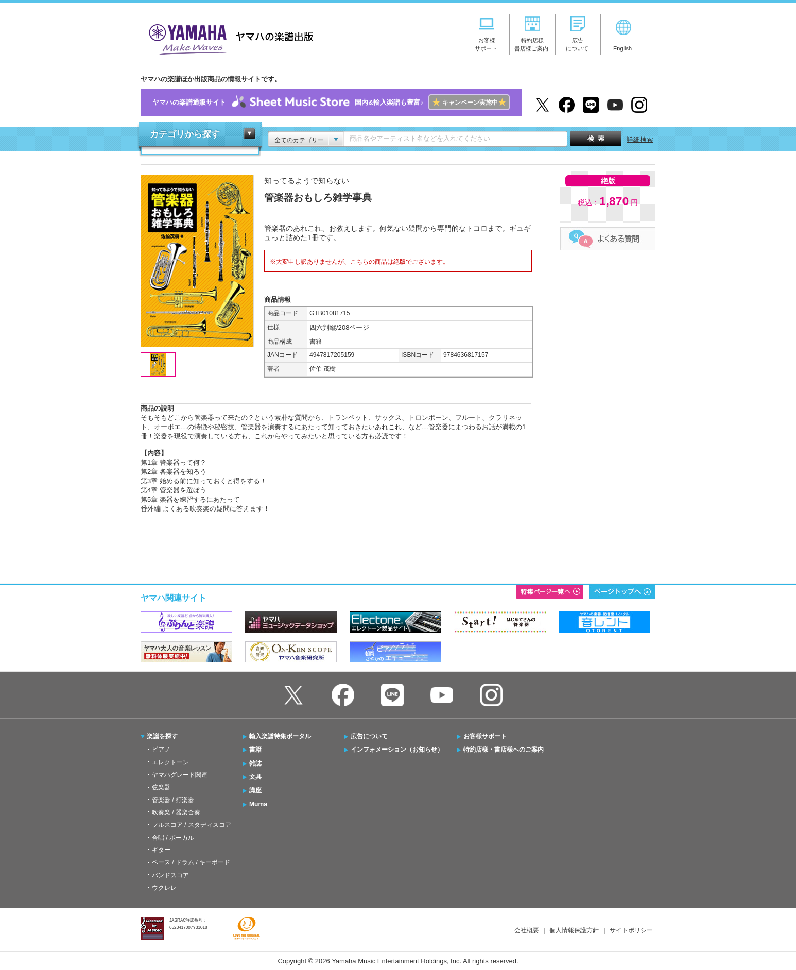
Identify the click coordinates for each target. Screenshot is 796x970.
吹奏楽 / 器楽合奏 (176, 812)
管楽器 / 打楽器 (173, 800)
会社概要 (526, 930)
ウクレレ (164, 887)
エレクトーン (170, 762)
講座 (255, 790)
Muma (258, 804)
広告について (369, 736)
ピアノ (161, 749)
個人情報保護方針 (574, 930)
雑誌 (255, 763)
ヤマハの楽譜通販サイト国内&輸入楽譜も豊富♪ (330, 102)
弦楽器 (161, 787)
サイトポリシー (631, 930)
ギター (161, 850)
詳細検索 (640, 139)
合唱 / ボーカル (173, 837)
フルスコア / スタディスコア (191, 824)
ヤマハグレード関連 (179, 774)
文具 (255, 776)
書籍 (255, 749)
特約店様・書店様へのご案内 (503, 749)
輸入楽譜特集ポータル (280, 736)
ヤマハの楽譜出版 (228, 38)
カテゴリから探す (185, 134)
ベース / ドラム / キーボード (191, 862)
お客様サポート (485, 736)
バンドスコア (170, 875)
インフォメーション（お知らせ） (397, 749)
